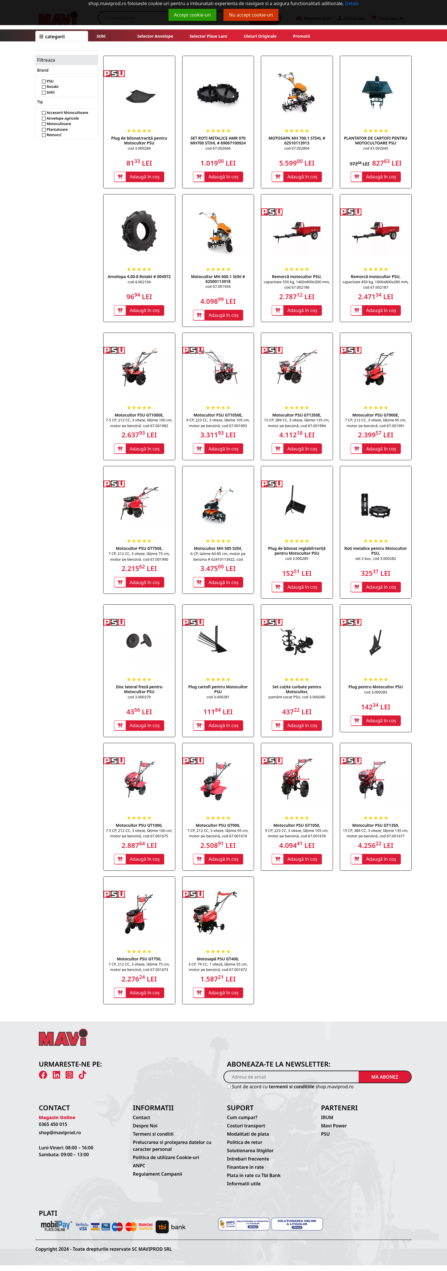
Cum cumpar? (242, 1123)
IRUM (327, 1123)
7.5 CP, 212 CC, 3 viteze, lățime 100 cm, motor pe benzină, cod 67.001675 (139, 837)
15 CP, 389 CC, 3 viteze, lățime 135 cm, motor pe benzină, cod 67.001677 (376, 837)
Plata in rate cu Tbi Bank (254, 1181)
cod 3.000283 (375, 695)
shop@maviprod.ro (60, 1138)
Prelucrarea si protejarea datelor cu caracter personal (172, 1151)
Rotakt (50, 86)
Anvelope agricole (60, 118)
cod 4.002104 (139, 282)
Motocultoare (56, 123)
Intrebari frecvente (248, 1164)
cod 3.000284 (139, 148)
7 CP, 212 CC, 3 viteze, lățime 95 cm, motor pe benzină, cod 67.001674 (218, 837)
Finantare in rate (245, 1173)
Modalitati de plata (248, 1140)
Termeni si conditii (153, 1140)
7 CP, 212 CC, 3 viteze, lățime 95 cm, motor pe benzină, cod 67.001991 (375, 424)
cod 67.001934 (218, 287)
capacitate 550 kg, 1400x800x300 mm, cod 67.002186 (297, 285)
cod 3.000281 (217, 700)
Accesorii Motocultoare (65, 112)
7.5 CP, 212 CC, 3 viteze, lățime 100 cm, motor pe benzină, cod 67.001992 (139, 424)
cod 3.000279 (139, 700)
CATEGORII (52, 36)
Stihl (101, 36)
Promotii (301, 36)
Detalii (352, 3)
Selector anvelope (155, 36)
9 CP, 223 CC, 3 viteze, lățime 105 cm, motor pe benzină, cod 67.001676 (297, 837)
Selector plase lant (209, 36)
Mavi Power (334, 1131)
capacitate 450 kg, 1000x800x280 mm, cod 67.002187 (375, 285)
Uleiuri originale (260, 36)
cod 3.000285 (296, 561)
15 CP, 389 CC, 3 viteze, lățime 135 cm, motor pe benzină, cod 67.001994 (297, 424)
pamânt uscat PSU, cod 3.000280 (297, 700)
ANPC (139, 1171)
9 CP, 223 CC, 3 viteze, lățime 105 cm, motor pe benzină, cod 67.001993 (218, 424)
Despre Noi (145, 1131)
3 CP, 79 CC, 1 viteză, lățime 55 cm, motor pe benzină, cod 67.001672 (218, 971)
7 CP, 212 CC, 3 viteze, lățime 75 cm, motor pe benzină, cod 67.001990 (139, 559)
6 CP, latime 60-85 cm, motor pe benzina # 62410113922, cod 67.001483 (217, 562)
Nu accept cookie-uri (251, 15)
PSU (48, 81)
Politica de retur (245, 1148)
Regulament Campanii (157, 1180)
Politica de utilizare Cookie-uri (166, 1163)
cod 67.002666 (218, 148)
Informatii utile (244, 1189)
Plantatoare (55, 129)
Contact (141, 1123)
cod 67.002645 (375, 148)
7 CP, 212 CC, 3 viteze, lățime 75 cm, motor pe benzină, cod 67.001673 (139, 971)
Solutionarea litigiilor (250, 1156)
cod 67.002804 (296, 148)
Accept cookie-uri (192, 15)
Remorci (51, 134)
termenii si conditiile (291, 1092)
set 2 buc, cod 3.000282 (375, 561)
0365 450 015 (53, 1130)
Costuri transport (246, 1131)
